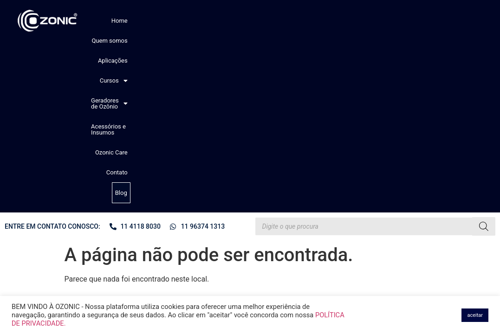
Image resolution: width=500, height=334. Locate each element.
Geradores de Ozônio (286, 20)
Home (131, 20)
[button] (235, 21)
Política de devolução (157, 214)
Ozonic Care (406, 20)
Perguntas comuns (154, 197)
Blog (461, 21)
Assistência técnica (155, 230)
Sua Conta (143, 222)
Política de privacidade (159, 205)
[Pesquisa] (483, 55)
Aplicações (201, 20)
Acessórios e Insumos (354, 20)
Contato (438, 20)
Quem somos (163, 20)
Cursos (235, 20)
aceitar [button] (475, 315)
